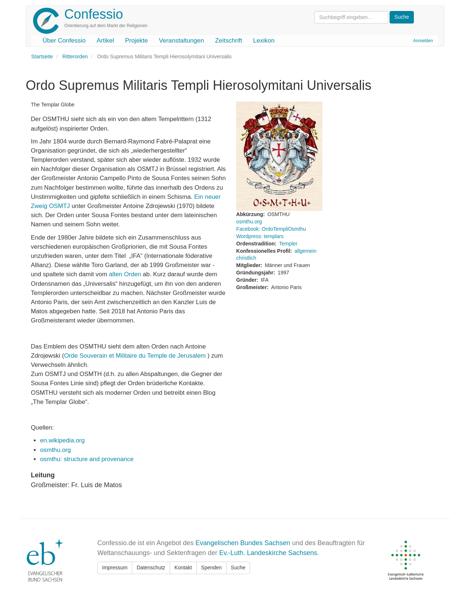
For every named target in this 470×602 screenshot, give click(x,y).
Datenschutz (151, 567)
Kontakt (183, 567)
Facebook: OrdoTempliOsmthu (271, 229)
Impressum (114, 567)
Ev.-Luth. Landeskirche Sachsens (268, 553)
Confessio (93, 14)
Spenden (211, 567)
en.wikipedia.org (62, 440)
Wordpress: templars (259, 236)
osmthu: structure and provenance (87, 459)
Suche (238, 567)
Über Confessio (64, 40)
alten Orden (125, 274)
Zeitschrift (228, 40)
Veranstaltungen (181, 40)
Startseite (42, 56)
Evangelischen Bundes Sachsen (242, 543)
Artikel (105, 40)
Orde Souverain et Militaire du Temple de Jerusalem (135, 355)
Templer (288, 244)
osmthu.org (55, 449)
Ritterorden (75, 56)
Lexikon (264, 40)
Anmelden (423, 40)
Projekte (136, 40)
